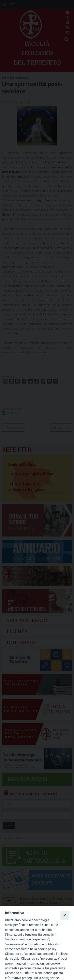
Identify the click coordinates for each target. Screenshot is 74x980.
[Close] (64, 915)
